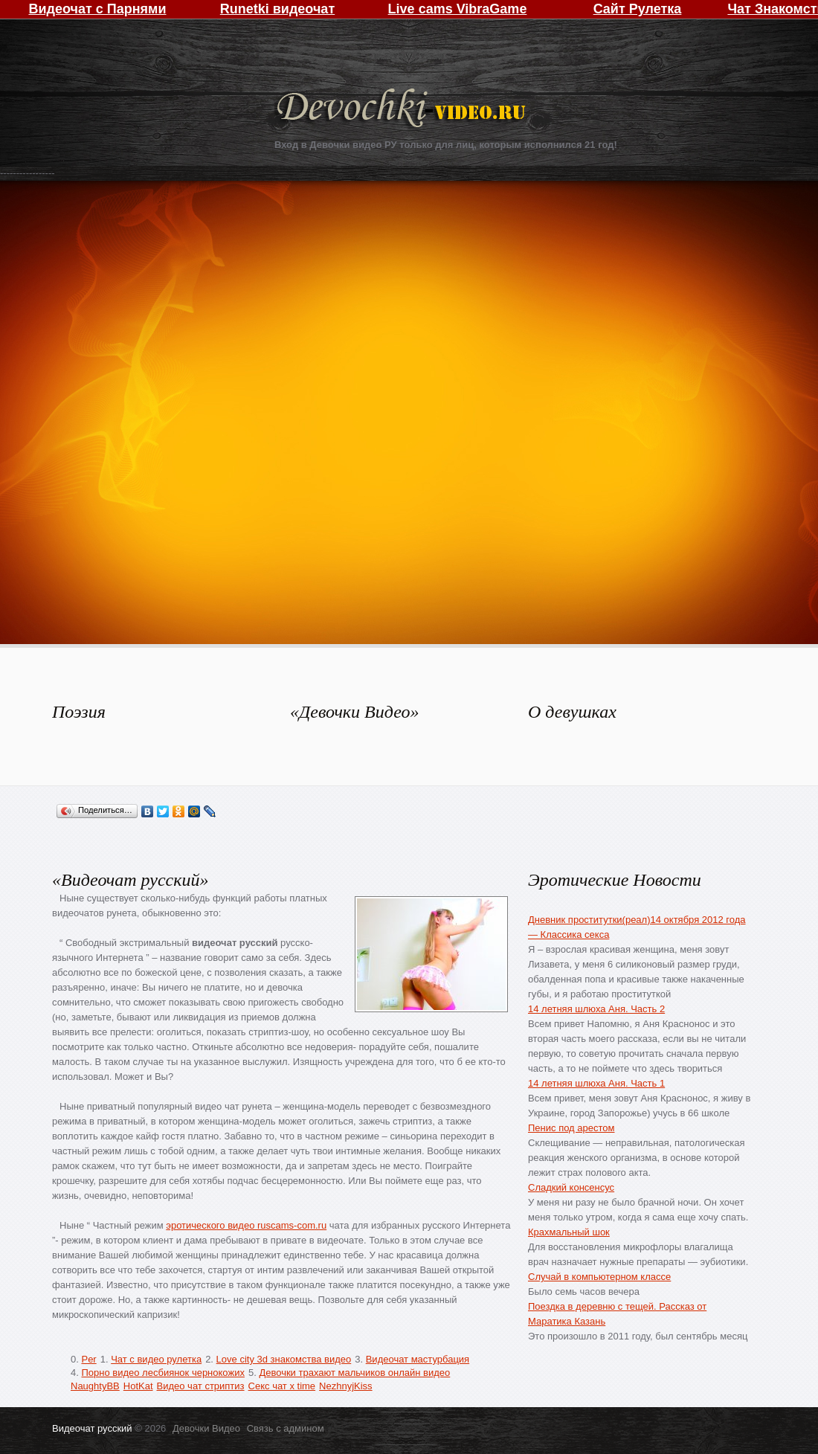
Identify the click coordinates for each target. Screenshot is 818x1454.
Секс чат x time (282, 1386)
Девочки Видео (403, 110)
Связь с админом (285, 1428)
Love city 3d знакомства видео (284, 1359)
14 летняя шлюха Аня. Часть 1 (596, 1083)
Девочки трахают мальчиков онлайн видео (354, 1372)
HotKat (138, 1386)
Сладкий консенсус (571, 1187)
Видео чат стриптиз (201, 1386)
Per (88, 1359)
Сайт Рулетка (637, 8)
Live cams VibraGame (457, 8)
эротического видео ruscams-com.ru (246, 1225)
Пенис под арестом (571, 1127)
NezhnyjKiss (346, 1386)
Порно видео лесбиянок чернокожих (162, 1372)
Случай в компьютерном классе (599, 1276)
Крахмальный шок (569, 1232)
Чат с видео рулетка (156, 1359)
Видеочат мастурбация (417, 1359)
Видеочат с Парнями (97, 8)
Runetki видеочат (277, 8)
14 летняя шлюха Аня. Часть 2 (596, 1008)
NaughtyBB (95, 1386)
